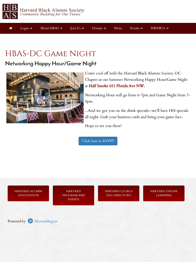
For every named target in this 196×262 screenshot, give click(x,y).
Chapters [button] (17, 39)
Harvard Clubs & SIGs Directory (119, 193)
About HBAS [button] (51, 28)
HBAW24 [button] (160, 28)
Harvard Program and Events (73, 195)
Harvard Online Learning (164, 193)
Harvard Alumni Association (28, 193)
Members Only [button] (45, 39)
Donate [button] (99, 28)
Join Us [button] (77, 28)
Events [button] (136, 28)
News (118, 28)
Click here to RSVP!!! (98, 140)
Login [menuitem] (26, 28)
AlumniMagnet (42, 221)
